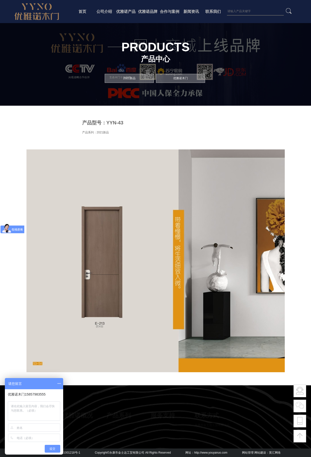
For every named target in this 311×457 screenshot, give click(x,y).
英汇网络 (275, 452)
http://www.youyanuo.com (210, 452)
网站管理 (248, 452)
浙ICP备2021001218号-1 (64, 452)
